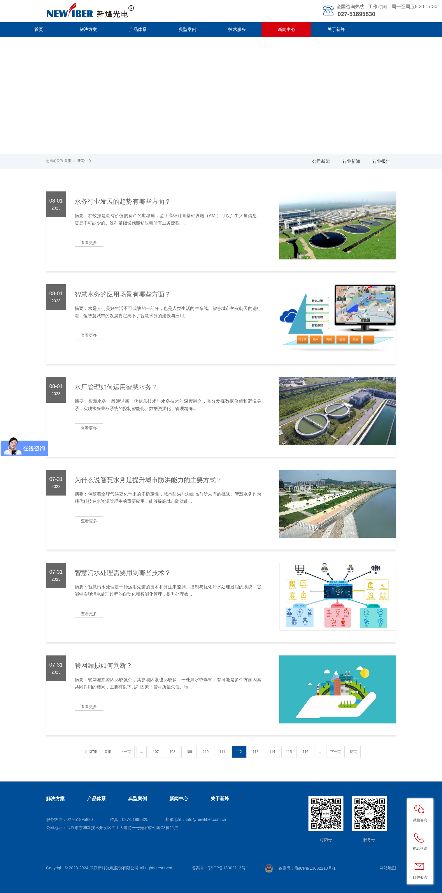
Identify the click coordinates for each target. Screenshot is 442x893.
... (141, 752)
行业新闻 (351, 161)
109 (189, 752)
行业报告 (381, 161)
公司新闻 (321, 161)
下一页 (335, 752)
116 (305, 752)
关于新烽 (336, 29)
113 (256, 752)
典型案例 (187, 29)
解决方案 (88, 29)
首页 (38, 29)
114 (272, 752)
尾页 (353, 752)
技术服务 (237, 29)
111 (222, 752)
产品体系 (138, 29)
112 (239, 752)
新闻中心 (286, 29)
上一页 (125, 752)
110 (205, 752)
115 (289, 752)
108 (172, 752)
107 (156, 752)
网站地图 (388, 868)
